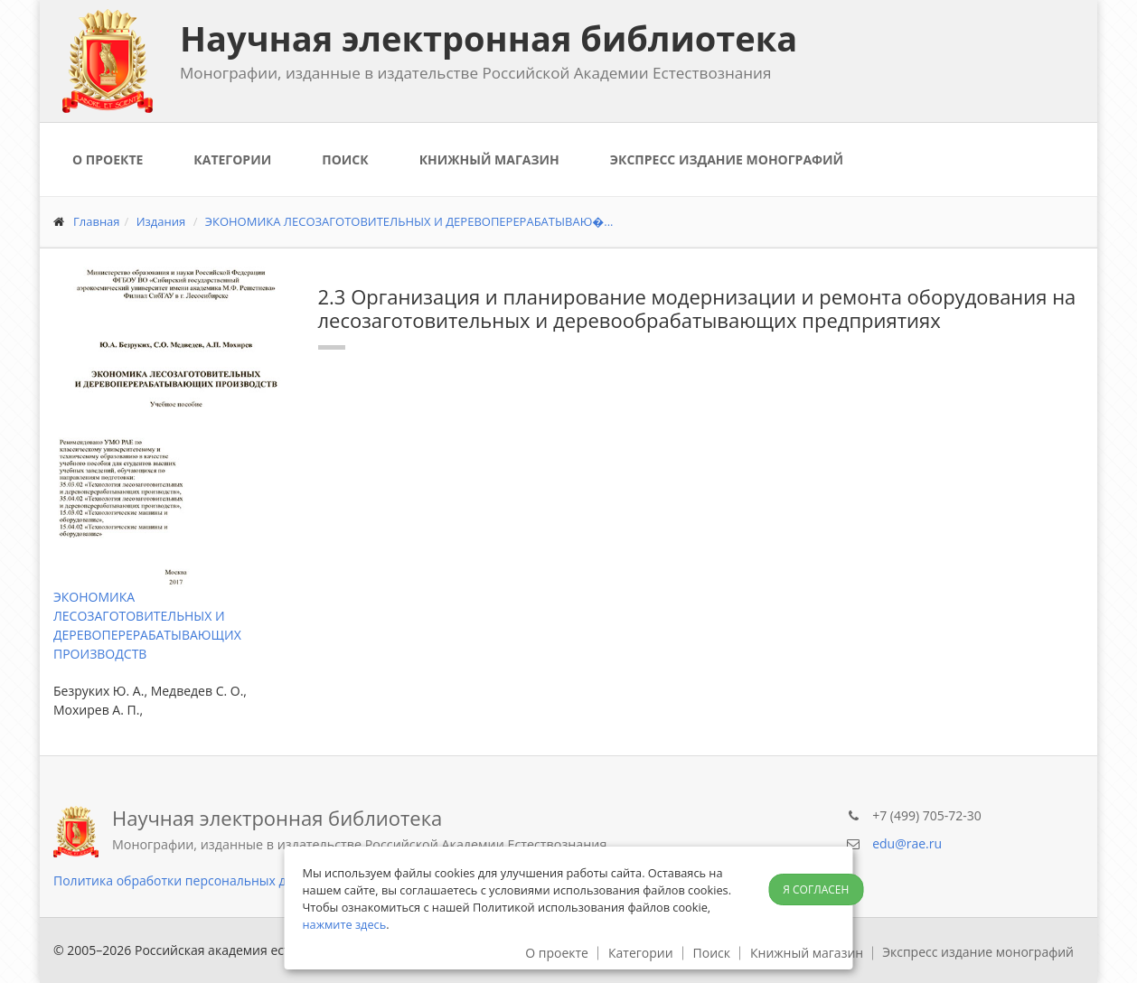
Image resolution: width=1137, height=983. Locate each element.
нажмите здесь (345, 924)
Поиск (345, 159)
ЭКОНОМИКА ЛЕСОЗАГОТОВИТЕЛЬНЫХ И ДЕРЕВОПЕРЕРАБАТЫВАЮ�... (409, 221)
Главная (96, 221)
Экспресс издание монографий (726, 159)
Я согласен (816, 889)
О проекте (107, 159)
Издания (161, 221)
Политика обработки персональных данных (189, 880)
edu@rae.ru (907, 843)
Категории (232, 159)
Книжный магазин (489, 159)
